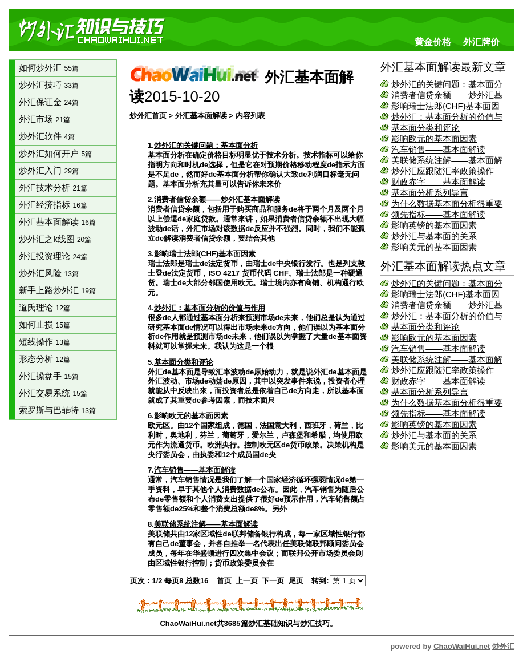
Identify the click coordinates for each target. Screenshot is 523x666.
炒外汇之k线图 (55, 239)
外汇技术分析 (53, 187)
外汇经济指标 (53, 204)
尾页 (296, 580)
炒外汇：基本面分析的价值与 (446, 117)
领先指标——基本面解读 (438, 214)
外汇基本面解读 (57, 222)
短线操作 (44, 341)
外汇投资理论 (53, 256)
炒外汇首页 (148, 115)
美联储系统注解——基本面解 (446, 160)
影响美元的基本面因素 (434, 247)
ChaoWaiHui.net (461, 646)
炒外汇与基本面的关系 (434, 236)
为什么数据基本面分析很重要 (446, 203)
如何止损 (44, 324)
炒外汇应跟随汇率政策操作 (442, 171)
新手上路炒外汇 (57, 290)
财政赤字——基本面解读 (438, 182)
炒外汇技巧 (48, 85)
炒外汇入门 (48, 170)
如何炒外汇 (48, 67)
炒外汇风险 (48, 273)
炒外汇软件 (47, 136)
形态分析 (44, 359)
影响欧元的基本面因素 (434, 138)
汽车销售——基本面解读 (438, 149)
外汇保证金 (48, 102)
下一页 (273, 580)
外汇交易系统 (53, 393)
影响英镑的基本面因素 (434, 225)
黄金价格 (433, 42)
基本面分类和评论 (425, 127)
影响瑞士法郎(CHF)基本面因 (445, 106)
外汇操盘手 (48, 376)
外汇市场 (44, 119)
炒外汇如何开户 (55, 153)
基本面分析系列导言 (429, 192)
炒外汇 (503, 646)
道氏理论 (44, 307)
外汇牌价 (481, 42)
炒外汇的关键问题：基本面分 (446, 84)
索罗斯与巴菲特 (57, 410)
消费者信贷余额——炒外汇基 (446, 95)
